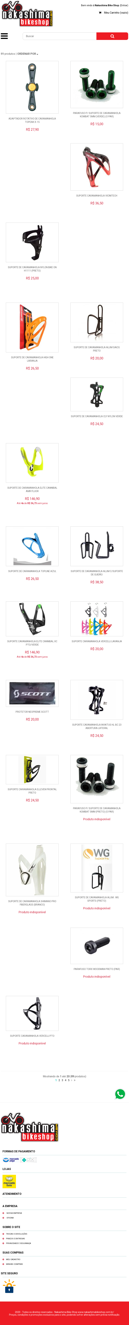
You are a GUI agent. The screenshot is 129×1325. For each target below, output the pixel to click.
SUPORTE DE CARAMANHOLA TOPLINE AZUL (32, 571)
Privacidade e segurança (18, 1243)
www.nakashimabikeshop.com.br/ (96, 1312)
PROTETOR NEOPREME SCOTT (32, 711)
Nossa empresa (14, 1213)
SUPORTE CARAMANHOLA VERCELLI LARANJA (97, 641)
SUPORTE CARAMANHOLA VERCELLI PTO (32, 1036)
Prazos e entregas (15, 1239)
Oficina (10, 1218)
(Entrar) (124, 5)
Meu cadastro (13, 1259)
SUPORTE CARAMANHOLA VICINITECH (96, 195)
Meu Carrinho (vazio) (116, 12)
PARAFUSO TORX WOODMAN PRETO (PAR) (97, 969)
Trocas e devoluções (16, 1234)
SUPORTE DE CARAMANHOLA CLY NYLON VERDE (97, 416)
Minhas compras (14, 1264)
